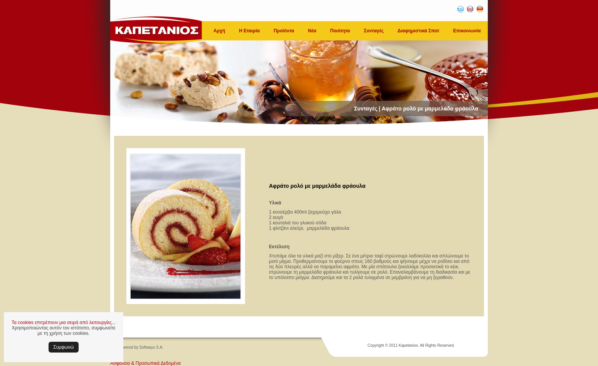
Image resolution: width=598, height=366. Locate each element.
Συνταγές (374, 30)
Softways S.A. (151, 347)
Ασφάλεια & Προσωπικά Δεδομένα (145, 363)
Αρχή (219, 30)
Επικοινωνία (467, 30)
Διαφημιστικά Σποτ (418, 30)
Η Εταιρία (249, 30)
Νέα (312, 30)
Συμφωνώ (63, 347)
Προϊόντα (284, 30)
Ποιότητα (340, 30)
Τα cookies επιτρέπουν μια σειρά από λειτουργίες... (64, 322)
